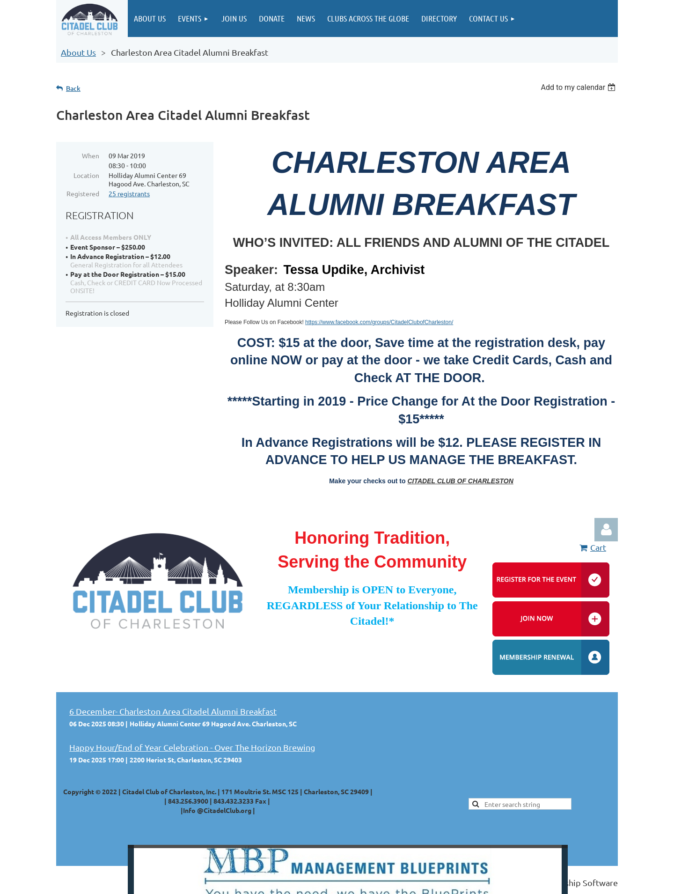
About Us (78, 52)
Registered (82, 193)
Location (86, 175)
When (90, 155)
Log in (606, 529)
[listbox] (579, 87)
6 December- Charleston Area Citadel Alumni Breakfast (173, 711)
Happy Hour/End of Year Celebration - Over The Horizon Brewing (192, 747)
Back (73, 88)
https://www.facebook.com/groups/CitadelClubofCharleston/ (379, 322)
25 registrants (129, 193)
